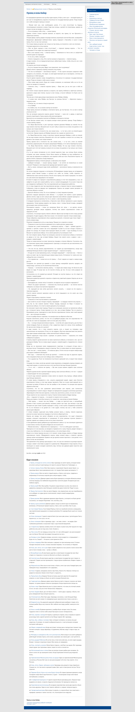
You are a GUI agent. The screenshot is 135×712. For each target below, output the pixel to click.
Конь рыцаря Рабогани (38, 640)
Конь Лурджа (35, 592)
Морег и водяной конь (38, 627)
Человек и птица (94, 50)
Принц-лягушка (36, 478)
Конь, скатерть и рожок (38, 645)
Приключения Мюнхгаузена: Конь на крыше (45, 658)
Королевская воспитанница (40, 685)
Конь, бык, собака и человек (40, 620)
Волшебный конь (36, 553)
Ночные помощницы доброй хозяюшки (39, 702)
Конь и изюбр (35, 609)
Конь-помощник (36, 516)
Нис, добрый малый (95, 44)
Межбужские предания (96, 24)
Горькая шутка (94, 14)
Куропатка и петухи (95, 18)
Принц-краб (35, 486)
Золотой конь (35, 558)
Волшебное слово (95, 22)
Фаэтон (91, 16)
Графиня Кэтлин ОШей (96, 20)
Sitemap (54, 4)
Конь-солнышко (36, 521)
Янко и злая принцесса (96, 38)
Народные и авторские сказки (33, 4)
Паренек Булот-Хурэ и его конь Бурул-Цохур (45, 672)
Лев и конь (34, 532)
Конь (33, 571)
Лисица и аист (31, 704)
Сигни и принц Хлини (37, 468)
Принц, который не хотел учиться (41, 463)
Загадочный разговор (38, 690)
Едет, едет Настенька (96, 34)
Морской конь (35, 565)
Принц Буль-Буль (36, 576)
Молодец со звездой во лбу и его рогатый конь (46, 635)
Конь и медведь (36, 542)
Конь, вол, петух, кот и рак (39, 547)
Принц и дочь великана (38, 503)
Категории (47, 4)
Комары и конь (36, 537)
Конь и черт (35, 586)
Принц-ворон (35, 473)
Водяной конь (35, 602)
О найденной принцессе (39, 680)
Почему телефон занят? (96, 36)
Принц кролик (35, 498)
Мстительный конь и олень (39, 650)
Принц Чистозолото (37, 491)
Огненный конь (36, 597)
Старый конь (35, 527)
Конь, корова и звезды (38, 615)
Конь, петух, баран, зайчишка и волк (42, 665)
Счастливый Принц (37, 509)
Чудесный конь (36, 581)
